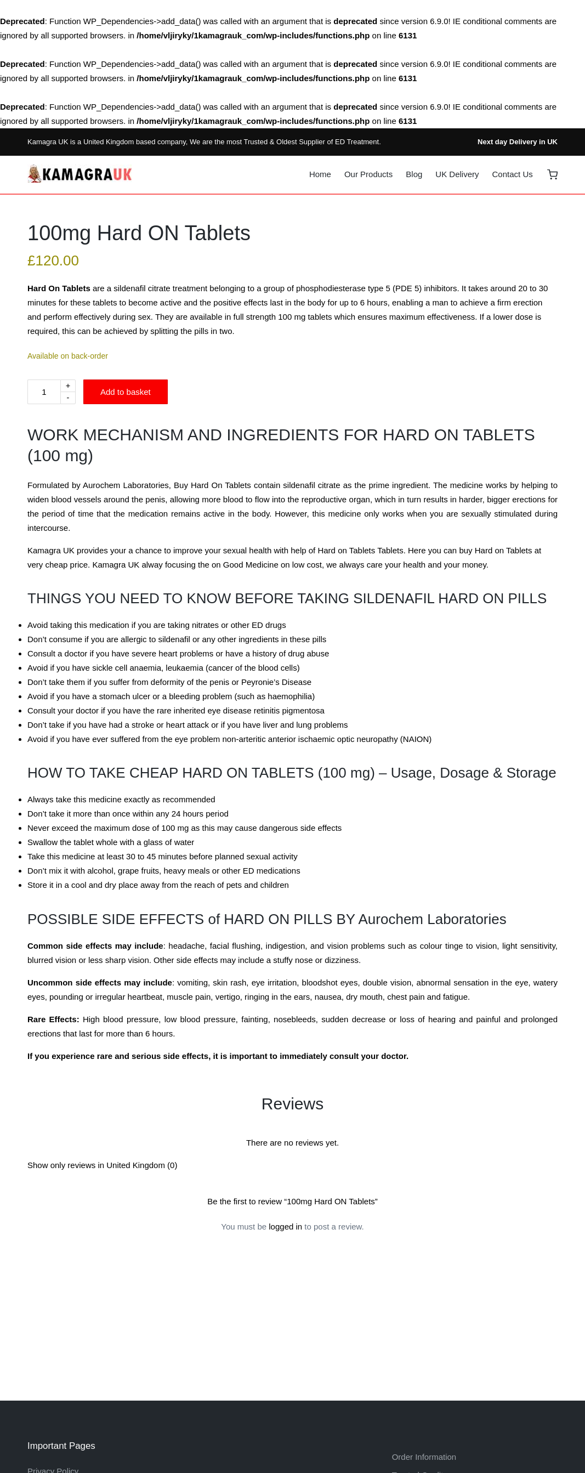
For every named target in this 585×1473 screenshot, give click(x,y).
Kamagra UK (47, 142)
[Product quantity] (43, 391)
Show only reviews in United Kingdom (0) (102, 1165)
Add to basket (125, 391)
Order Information (424, 1456)
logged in (285, 1226)
